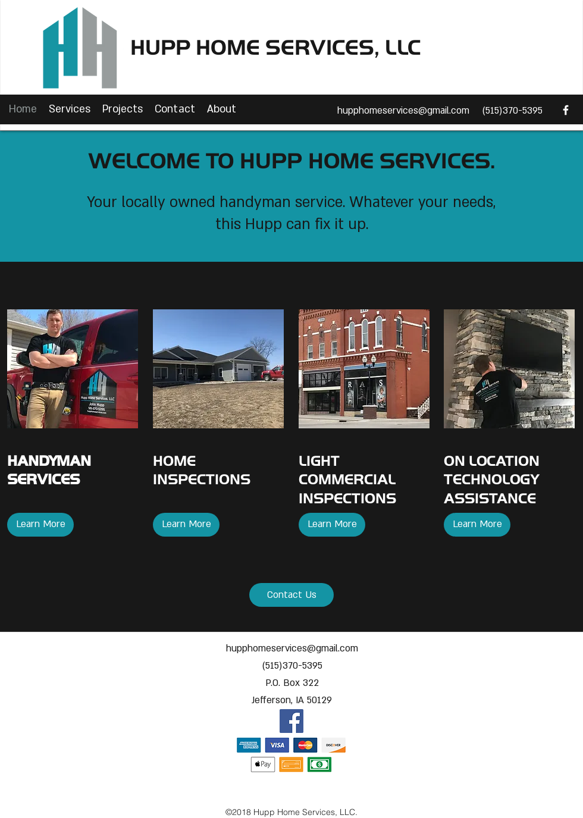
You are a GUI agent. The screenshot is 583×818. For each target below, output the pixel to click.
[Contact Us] (291, 595)
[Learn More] (40, 525)
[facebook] (565, 110)
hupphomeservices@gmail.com (403, 110)
